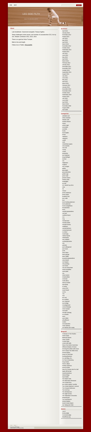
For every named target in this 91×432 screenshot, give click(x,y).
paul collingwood (66, 247)
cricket (64, 151)
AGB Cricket (65, 335)
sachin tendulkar (66, 269)
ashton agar (65, 125)
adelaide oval (65, 116)
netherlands (65, 237)
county (64, 149)
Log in (64, 411)
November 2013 (66, 34)
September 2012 (66, 49)
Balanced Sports (66, 337)
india (63, 187)
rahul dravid (65, 260)
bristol (64, 134)
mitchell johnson (66, 228)
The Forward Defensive (68, 388)
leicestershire (65, 207)
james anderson (66, 192)
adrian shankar (66, 117)
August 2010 (65, 96)
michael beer (65, 220)
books (64, 131)
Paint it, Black (66, 363)
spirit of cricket (66, 282)
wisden (64, 322)
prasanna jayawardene (68, 258)
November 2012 (66, 46)
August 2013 (65, 36)
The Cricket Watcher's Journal (70, 386)
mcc (63, 217)
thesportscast (66, 397)
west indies (65, 318)
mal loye (64, 213)
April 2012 (65, 59)
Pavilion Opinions (67, 365)
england (64, 164)
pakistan (64, 245)
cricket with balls (66, 343)
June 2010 (65, 100)
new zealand (65, 239)
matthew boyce (66, 215)
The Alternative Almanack (69, 380)
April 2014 (65, 31)
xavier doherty (66, 325)
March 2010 (65, 104)
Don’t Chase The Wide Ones (70, 350)
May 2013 (65, 40)
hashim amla (65, 179)
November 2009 (66, 106)
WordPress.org (66, 417)
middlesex (65, 226)
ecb (63, 160)
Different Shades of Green (69, 347)
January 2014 (66, 32)
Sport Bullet (65, 377)
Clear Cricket (65, 339)
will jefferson (65, 320)
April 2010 (65, 102)
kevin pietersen (66, 204)
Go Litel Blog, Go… (67, 358)
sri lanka (64, 286)
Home (11, 5)
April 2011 (65, 81)
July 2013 (65, 38)
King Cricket (65, 362)
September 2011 (66, 72)
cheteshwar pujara (67, 144)
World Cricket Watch (67, 403)
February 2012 (66, 62)
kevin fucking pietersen (68, 202)
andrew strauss (66, 121)
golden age (65, 174)
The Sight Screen (67, 393)
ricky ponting (65, 263)
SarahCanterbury (67, 373)
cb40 (63, 142)
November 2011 (66, 68)
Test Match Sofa (66, 378)
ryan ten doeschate (67, 267)
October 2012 (66, 47)
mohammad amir (67, 230)
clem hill (64, 147)
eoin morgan (65, 166)
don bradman (65, 155)
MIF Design (17, 427)
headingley (65, 181)
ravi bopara (65, 262)
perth (63, 250)
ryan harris (65, 265)
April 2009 (65, 109)
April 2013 (65, 42)
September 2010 (66, 94)
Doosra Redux (66, 352)
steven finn (65, 288)
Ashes (64, 123)
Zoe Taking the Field (67, 405)
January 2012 (66, 64)
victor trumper (66, 308)
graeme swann (66, 177)
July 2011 (65, 76)
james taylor (65, 194)
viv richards (65, 314)
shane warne (65, 275)
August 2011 (65, 74)
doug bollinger (66, 157)
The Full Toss (66, 390)
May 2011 (65, 79)
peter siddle (65, 256)
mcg (63, 219)
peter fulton (65, 252)
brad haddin (65, 132)
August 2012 (65, 51)
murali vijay (65, 234)
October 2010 (66, 92)
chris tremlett (65, 145)
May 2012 (65, 57)
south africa (65, 280)
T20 (63, 293)
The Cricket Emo (66, 382)
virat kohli (64, 310)
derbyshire (65, 153)
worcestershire (66, 323)
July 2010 (65, 98)
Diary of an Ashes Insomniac (70, 345)
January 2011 (66, 87)
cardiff (64, 140)
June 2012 (65, 55)
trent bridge (65, 303)
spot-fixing (65, 284)
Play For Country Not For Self (70, 369)
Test (63, 295)
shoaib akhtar (66, 277)
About (15, 5)
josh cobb (65, 198)
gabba (64, 168)
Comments (66, 415)
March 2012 (65, 61)
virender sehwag (66, 312)
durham (64, 159)
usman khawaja (66, 307)
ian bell (64, 183)
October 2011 (66, 70)
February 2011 (66, 85)
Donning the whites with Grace (70, 348)
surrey (64, 292)
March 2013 (65, 44)
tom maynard (65, 301)
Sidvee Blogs (65, 375)
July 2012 (65, 53)
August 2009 (65, 107)
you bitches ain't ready (68, 327)
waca (63, 316)
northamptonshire (67, 241)
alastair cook (65, 119)
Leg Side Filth (31, 14)
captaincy (64, 136)
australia (64, 129)
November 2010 (66, 91)
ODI (63, 243)
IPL (63, 189)
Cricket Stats (65, 341)
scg (63, 273)
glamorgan (65, 170)
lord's (63, 209)
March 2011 (65, 83)
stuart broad (65, 290)
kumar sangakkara (67, 205)
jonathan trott (65, 196)
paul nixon (65, 249)
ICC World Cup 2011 (68, 185)
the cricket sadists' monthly (69, 384)
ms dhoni (64, 232)
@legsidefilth (28, 45)
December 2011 (66, 66)
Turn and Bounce (67, 399)
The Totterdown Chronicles (69, 395)
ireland (64, 190)
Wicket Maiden (66, 401)
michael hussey (66, 224)
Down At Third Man (67, 354)
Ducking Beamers (67, 356)
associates (65, 127)
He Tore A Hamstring (67, 360)
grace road (65, 175)
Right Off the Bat (66, 371)
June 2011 (65, 77)
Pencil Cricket (66, 367)
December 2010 (66, 89)
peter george (65, 254)
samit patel (65, 271)
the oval (64, 297)
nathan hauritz (66, 235)
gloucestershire (66, 172)
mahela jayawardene (68, 211)
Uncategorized (66, 305)
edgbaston (65, 162)
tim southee (65, 299)
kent (63, 200)
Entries (65, 413)
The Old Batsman (67, 392)
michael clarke (66, 222)
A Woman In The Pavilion (69, 333)
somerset (64, 278)
